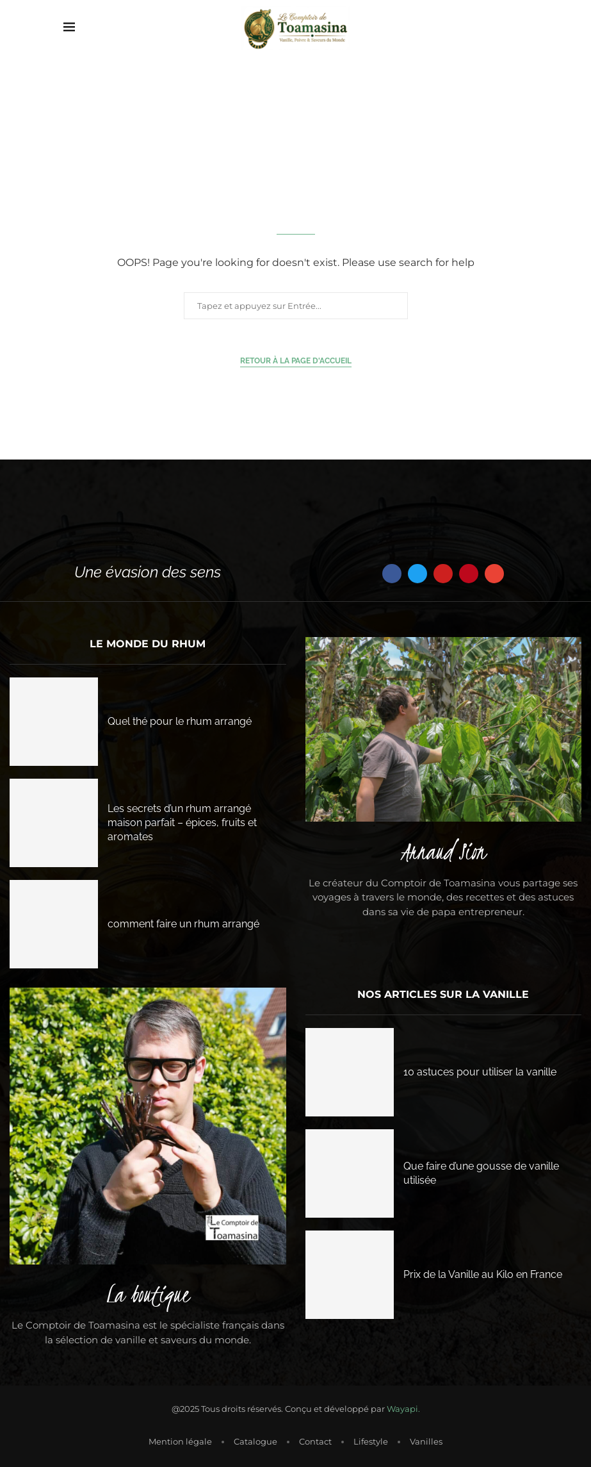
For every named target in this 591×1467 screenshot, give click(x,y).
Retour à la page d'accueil (296, 360)
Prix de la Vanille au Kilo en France (482, 1274)
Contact (315, 1441)
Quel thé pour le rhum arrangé (180, 721)
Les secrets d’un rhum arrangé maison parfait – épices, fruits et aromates (182, 822)
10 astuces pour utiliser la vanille (479, 1072)
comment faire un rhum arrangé (183, 924)
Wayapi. (403, 1409)
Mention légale (180, 1441)
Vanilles (426, 1441)
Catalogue (255, 1441)
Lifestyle (370, 1441)
